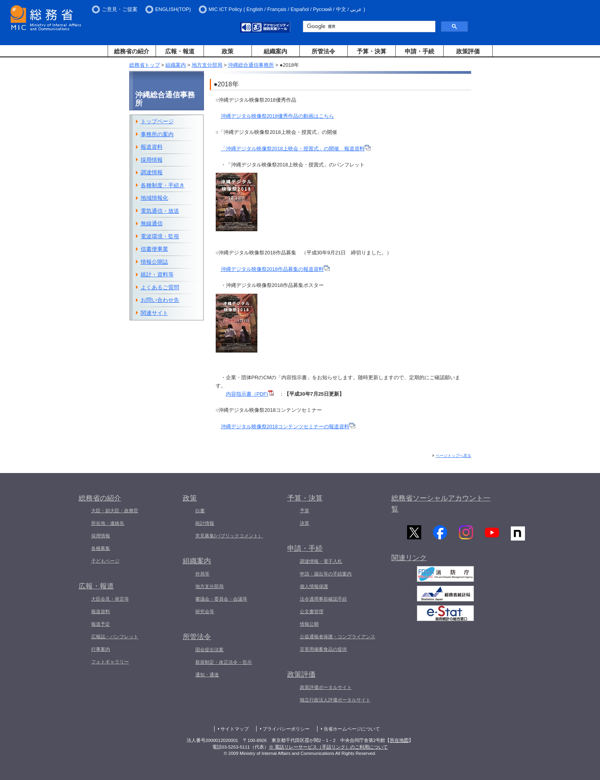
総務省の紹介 (131, 51)
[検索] (368, 26)
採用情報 (152, 160)
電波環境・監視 (160, 236)
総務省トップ (144, 65)
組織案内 (275, 51)
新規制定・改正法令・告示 (223, 662)
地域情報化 (154, 198)
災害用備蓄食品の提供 (323, 649)
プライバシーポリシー (286, 729)
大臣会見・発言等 (110, 599)
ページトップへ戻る (453, 455)
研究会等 (204, 611)
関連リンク (409, 559)
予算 (304, 510)
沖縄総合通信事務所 (251, 65)
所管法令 (323, 51)
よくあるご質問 (160, 287)
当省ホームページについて (351, 729)
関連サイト (154, 313)
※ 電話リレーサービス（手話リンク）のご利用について (328, 747)
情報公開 (309, 624)
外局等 (202, 574)
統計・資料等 (157, 274)
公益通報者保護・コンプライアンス (337, 636)
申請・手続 (419, 51)
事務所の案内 (157, 134)
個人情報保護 (314, 586)
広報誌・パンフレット (114, 636)
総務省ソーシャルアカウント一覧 (440, 503)
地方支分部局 (207, 65)
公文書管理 (311, 611)
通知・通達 (207, 675)
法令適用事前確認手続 (323, 599)
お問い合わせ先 (160, 300)
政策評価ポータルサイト (326, 687)
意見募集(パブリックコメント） (229, 536)
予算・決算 (371, 51)
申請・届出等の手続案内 (326, 574)
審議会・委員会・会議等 (221, 599)
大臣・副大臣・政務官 (114, 510)
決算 (304, 523)
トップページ (157, 121)
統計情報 (204, 523)
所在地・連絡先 (107, 523)
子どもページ (105, 561)
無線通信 (152, 223)
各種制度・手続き (163, 185)
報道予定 (100, 624)
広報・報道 (179, 51)
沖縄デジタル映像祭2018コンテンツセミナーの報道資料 (288, 426)
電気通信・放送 (160, 211)
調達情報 (152, 172)
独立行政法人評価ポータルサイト (335, 700)
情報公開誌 (154, 262)
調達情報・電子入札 (321, 561)
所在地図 (399, 740)
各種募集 (100, 548)
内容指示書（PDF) (250, 394)
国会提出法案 (209, 649)
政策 (227, 51)
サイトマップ (234, 729)
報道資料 (152, 147)
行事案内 (100, 649)
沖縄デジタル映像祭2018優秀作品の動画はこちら (277, 116)
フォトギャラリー (110, 662)
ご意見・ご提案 (120, 9)
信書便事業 (154, 249)
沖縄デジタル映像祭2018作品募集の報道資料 (275, 269)
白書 (200, 510)
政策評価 (468, 51)
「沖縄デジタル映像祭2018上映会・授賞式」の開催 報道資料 (296, 149)
